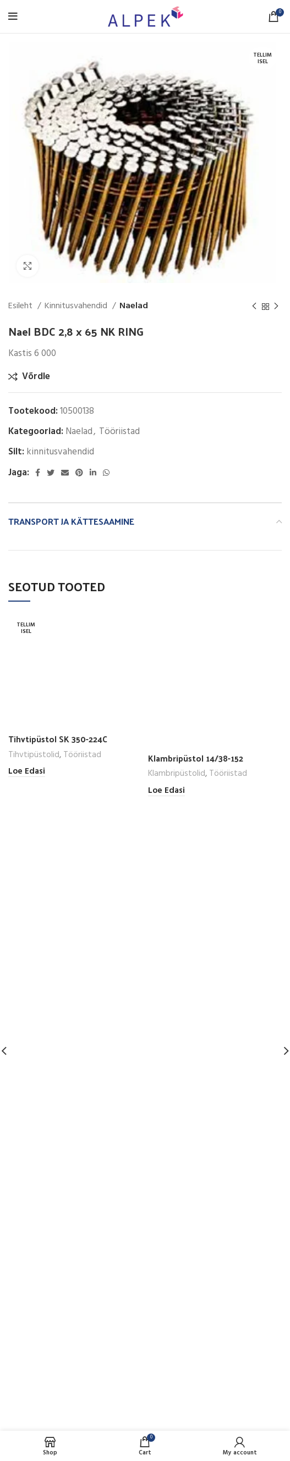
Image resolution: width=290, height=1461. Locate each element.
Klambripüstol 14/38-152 (195, 758)
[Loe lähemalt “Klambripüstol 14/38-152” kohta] (166, 791)
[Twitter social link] (50, 472)
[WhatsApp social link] (106, 472)
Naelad (133, 306)
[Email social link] (65, 472)
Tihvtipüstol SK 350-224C (57, 739)
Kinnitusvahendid (77, 306)
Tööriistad (119, 431)
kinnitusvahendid (60, 452)
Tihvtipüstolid (33, 754)
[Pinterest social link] (79, 472)
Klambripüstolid (176, 773)
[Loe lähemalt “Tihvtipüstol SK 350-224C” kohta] (26, 771)
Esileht (21, 306)
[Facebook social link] (37, 472)
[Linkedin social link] (93, 472)
